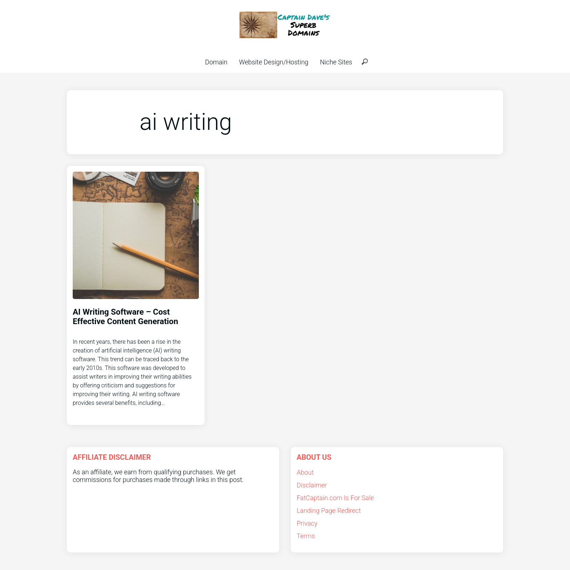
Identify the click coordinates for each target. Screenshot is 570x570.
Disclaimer (312, 485)
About (305, 472)
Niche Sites (336, 62)
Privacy (307, 523)
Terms (306, 536)
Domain (216, 62)
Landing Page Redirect (329, 510)
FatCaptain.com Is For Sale (335, 498)
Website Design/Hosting (274, 62)
